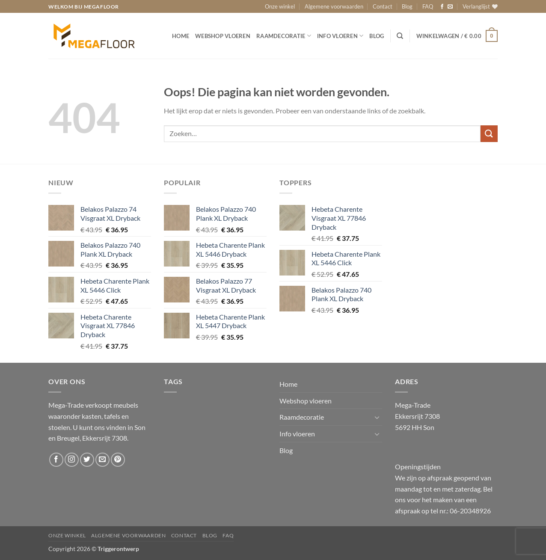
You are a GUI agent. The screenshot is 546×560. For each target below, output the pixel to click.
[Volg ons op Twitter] (87, 460)
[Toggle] (377, 417)
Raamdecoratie (283, 36)
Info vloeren (340, 36)
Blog (407, 6)
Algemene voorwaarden (334, 6)
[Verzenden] (489, 133)
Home (180, 36)
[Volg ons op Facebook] (442, 7)
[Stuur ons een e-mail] (450, 7)
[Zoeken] (400, 36)
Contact (382, 6)
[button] (457, 36)
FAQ (427, 6)
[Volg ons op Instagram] (72, 460)
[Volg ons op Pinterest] (118, 460)
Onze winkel (280, 6)
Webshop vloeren (222, 36)
